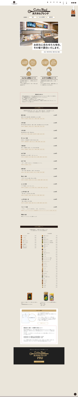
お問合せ (66, 2)
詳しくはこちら (39, 361)
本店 (33, 17)
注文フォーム (43, 323)
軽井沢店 (51, 17)
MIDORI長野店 (42, 17)
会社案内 (60, 1)
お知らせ (63, 2)
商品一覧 (47, 1)
